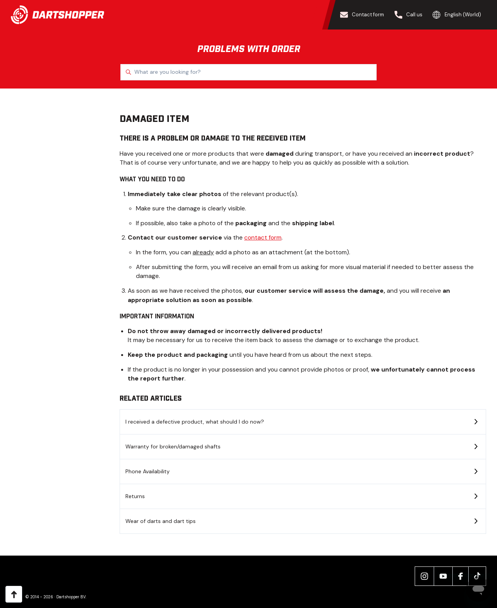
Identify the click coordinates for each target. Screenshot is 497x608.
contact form (263, 237)
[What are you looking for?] (248, 72)
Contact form (362, 15)
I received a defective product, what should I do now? (194, 421)
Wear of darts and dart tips (160, 521)
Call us (408, 15)
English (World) (457, 15)
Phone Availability (147, 471)
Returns (135, 496)
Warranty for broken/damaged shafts (173, 446)
